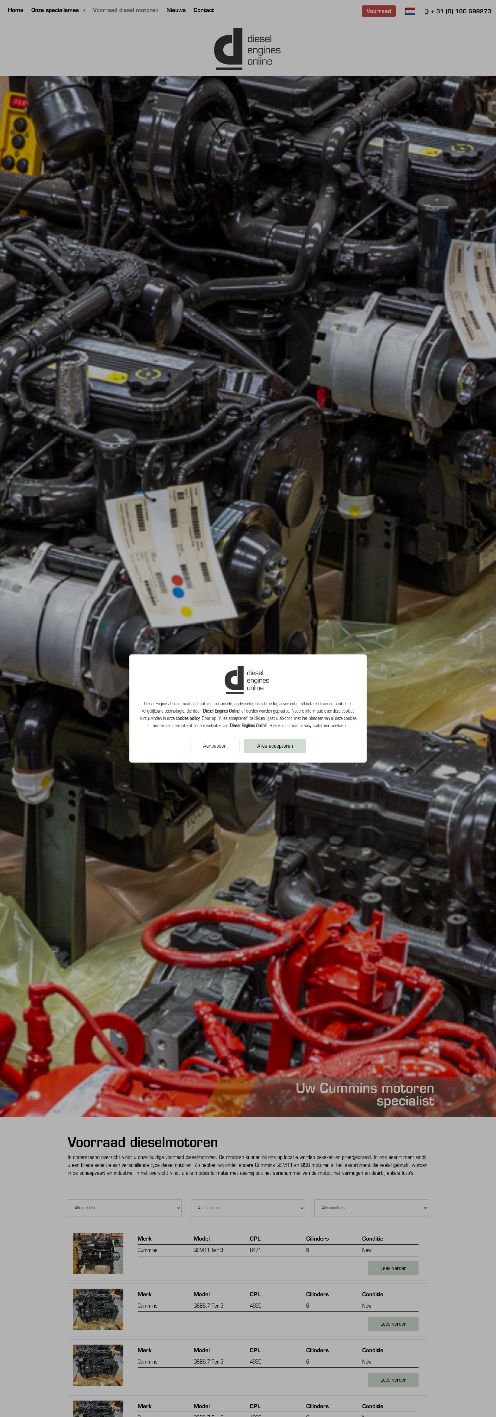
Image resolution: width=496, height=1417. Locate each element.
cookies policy (187, 718)
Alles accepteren (275, 746)
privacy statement (315, 725)
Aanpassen (214, 746)
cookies (341, 703)
